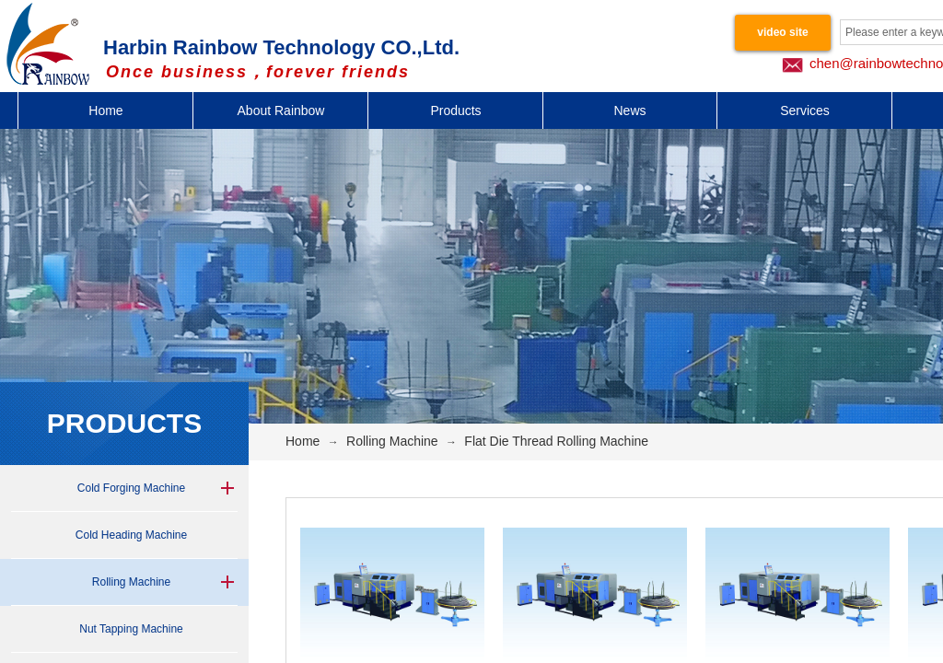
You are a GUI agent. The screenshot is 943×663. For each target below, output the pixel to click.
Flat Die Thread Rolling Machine (556, 441)
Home (105, 110)
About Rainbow (281, 110)
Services (805, 110)
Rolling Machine (131, 582)
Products (455, 110)
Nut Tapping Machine (131, 628)
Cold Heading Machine (131, 535)
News (629, 110)
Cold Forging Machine (131, 488)
